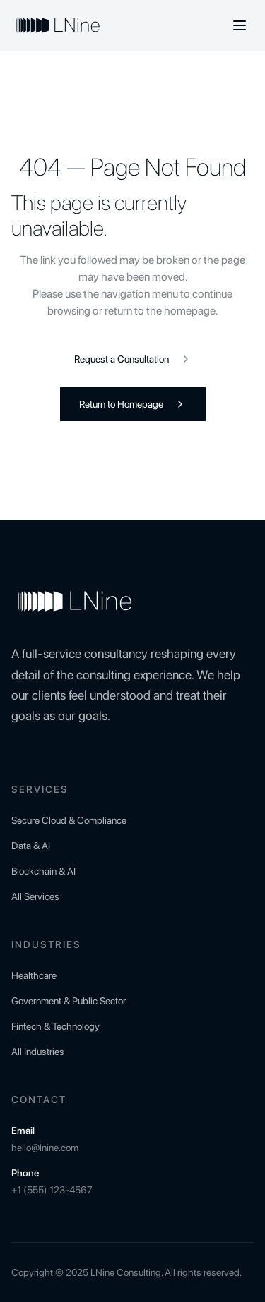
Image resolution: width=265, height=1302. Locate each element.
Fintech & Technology (55, 1026)
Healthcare (34, 975)
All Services (35, 896)
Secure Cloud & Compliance (68, 820)
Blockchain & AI (43, 871)
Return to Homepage (132, 404)
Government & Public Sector (68, 1000)
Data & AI (30, 845)
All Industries (37, 1051)
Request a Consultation (133, 359)
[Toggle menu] (239, 25)
